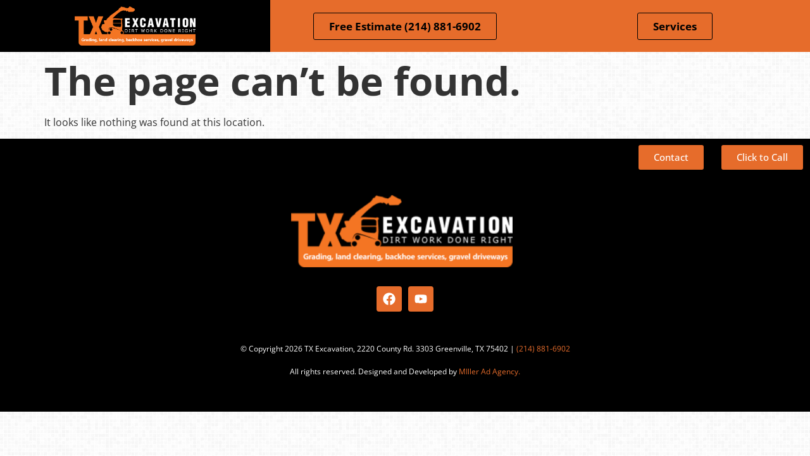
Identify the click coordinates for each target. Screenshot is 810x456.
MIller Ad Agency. (489, 371)
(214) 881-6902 (543, 348)
